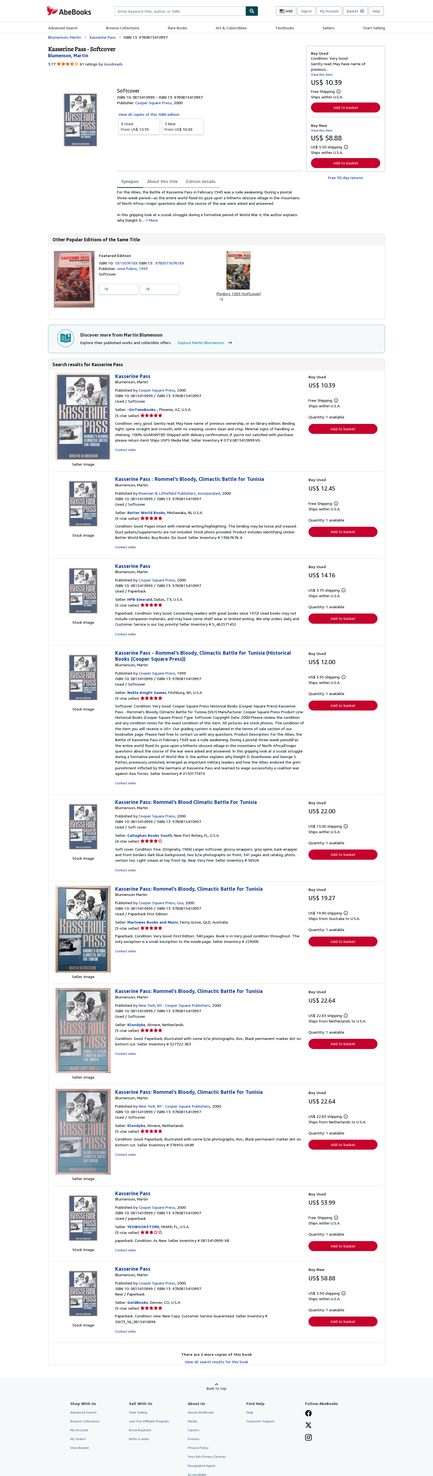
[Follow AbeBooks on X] (308, 1425)
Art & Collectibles (231, 27)
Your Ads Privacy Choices (207, 1456)
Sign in (306, 11)
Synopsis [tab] (130, 181)
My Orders (78, 1439)
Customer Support (260, 1421)
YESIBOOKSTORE (143, 1226)
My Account (329, 11)
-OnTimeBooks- (142, 409)
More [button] (153, 220)
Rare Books (177, 27)
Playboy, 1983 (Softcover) (238, 293)
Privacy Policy (198, 1448)
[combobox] (179, 11)
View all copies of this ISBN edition (148, 114)
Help (376, 11)
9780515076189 (169, 263)
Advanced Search (63, 27)
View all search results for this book (216, 1361)
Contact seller (125, 450)
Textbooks (284, 27)
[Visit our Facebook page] (308, 1414)
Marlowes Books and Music (152, 922)
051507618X (127, 263)
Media (192, 1421)
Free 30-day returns (345, 177)
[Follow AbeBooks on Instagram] (308, 1438)
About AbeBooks (201, 1412)
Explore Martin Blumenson (205, 342)
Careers (193, 1430)
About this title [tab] (162, 181)
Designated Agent (201, 1466)
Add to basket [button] (345, 107)
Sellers (329, 27)
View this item (321, 74)
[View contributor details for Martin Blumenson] (68, 55)
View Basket (79, 1448)
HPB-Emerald (139, 599)
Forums (193, 1439)
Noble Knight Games (146, 692)
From (139, 126)
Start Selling (374, 27)
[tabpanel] (209, 206)
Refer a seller (139, 1439)
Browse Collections (122, 27)
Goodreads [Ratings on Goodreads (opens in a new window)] (113, 64)
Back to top (216, 1388)
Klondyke (136, 1024)
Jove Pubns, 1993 (132, 268)
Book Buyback (140, 1430)
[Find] (252, 11)
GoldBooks (137, 1302)
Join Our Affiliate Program (149, 1421)
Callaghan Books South (149, 835)
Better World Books (146, 512)
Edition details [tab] (201, 181)
